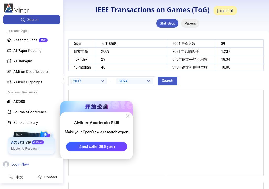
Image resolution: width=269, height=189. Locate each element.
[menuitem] (31, 19)
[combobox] (88, 81)
